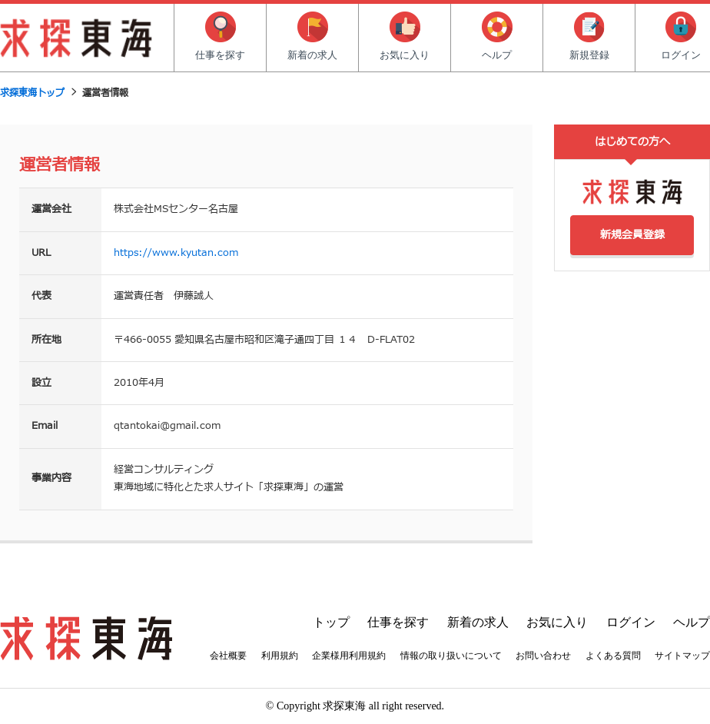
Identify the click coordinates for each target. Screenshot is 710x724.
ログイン (630, 622)
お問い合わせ (543, 655)
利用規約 (279, 655)
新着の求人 (312, 36)
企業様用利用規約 (349, 655)
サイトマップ (682, 655)
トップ (331, 622)
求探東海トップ (32, 93)
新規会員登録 (632, 235)
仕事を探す (220, 36)
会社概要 (228, 655)
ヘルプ (496, 36)
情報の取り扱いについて (451, 655)
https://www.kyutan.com (176, 253)
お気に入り (404, 36)
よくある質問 (613, 655)
